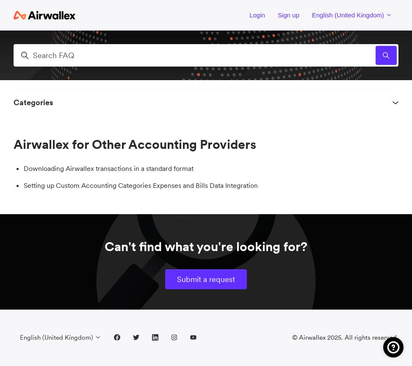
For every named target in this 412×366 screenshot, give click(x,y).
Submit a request (206, 279)
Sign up (288, 15)
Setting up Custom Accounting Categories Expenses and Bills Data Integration (141, 185)
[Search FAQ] (206, 55)
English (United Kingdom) (352, 15)
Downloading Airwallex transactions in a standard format (109, 168)
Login (257, 15)
